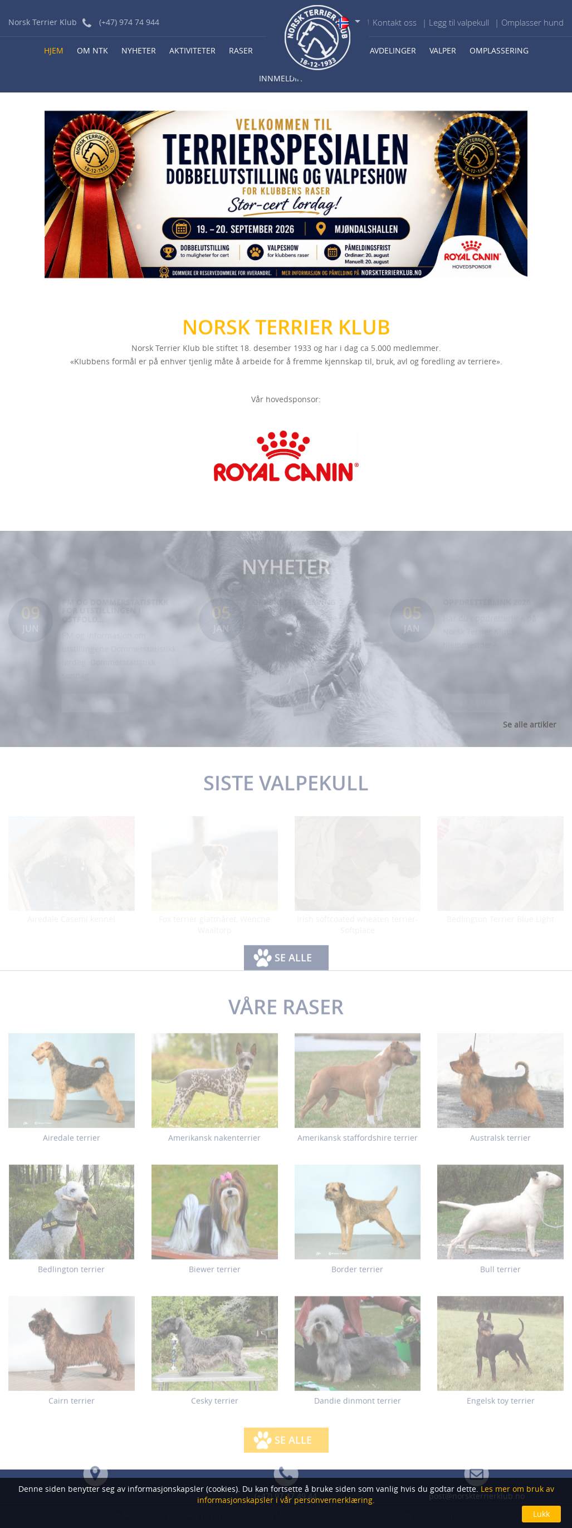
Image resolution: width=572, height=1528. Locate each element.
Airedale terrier (71, 1143)
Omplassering (499, 50)
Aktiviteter (192, 50)
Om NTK (92, 50)
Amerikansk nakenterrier (214, 1143)
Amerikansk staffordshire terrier (357, 1143)
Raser (241, 50)
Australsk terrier (500, 1143)
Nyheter (138, 50)
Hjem (53, 50)
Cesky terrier (214, 1405)
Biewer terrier (215, 1274)
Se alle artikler (529, 724)
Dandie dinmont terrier (357, 1405)
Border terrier (357, 1274)
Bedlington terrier (71, 1274)
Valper (442, 50)
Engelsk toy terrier (501, 1405)
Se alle (293, 962)
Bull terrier (500, 1274)
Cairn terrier (71, 1405)
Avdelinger (393, 50)
